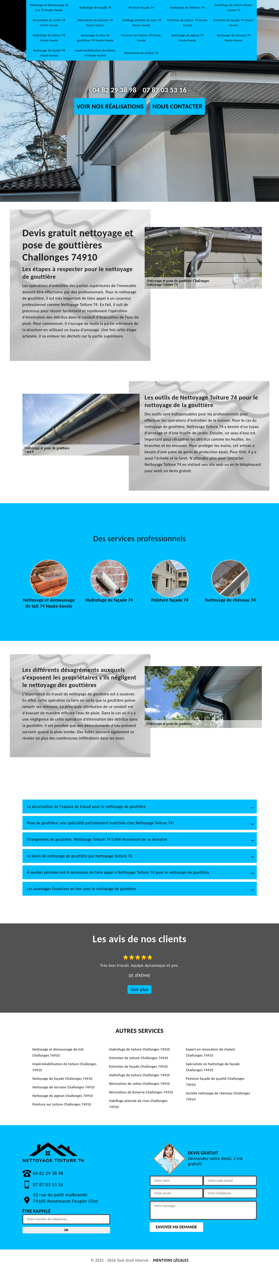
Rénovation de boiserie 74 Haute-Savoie (95, 22)
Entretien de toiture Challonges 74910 (138, 1058)
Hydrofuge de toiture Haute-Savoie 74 (233, 7)
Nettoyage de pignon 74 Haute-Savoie (187, 38)
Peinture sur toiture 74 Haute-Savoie (141, 38)
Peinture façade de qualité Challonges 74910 (215, 1081)
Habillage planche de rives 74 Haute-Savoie (141, 22)
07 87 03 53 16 (165, 90)
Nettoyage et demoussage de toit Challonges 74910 (58, 1052)
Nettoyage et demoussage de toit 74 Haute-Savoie (49, 7)
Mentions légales (170, 1260)
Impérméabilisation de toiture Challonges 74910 (65, 1067)
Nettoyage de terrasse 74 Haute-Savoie (234, 38)
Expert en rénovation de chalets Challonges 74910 (210, 1052)
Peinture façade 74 (141, 7)
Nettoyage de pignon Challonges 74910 (63, 1096)
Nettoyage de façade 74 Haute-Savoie (49, 53)
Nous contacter (177, 106)
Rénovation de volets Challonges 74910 (139, 1084)
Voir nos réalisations (110, 106)
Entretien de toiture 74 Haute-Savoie (187, 22)
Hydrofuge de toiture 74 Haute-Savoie (49, 38)
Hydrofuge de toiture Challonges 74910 (139, 1049)
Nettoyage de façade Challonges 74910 (62, 1078)
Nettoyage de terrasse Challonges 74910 (64, 1087)
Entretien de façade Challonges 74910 (138, 1066)
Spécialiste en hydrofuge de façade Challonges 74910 (213, 1067)
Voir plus (140, 989)
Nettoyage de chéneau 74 (187, 7)
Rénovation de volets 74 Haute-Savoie (49, 22)
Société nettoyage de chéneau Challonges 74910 (218, 1096)
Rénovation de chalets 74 (141, 53)
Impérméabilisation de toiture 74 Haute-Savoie (95, 53)
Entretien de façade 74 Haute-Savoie (233, 22)
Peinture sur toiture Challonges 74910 (62, 1104)
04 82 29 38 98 (114, 90)
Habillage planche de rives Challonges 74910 (138, 1104)
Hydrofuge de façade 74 (95, 7)
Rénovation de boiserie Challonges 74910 (141, 1092)
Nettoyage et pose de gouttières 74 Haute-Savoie (95, 38)
